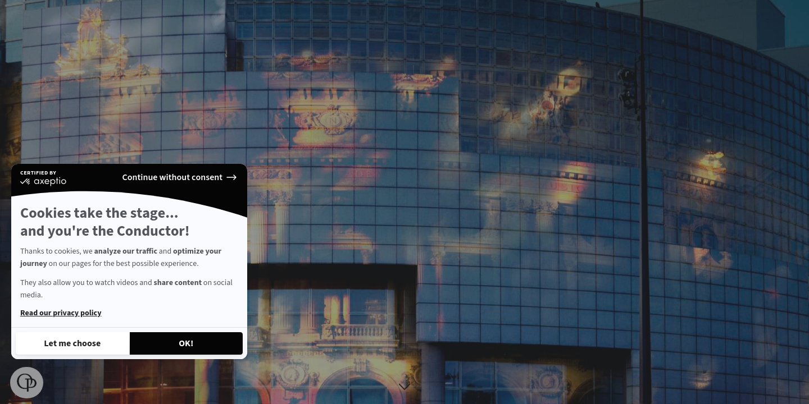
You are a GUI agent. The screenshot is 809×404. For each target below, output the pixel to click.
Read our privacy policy (60, 313)
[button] (26, 382)
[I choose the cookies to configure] (72, 343)
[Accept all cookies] (186, 343)
